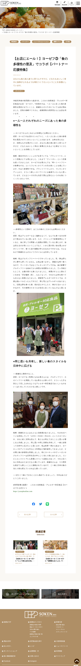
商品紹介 (11, 41)
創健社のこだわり (36, 620)
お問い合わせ (34, 652)
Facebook (7, 657)
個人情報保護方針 (9, 652)
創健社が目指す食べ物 (36, 632)
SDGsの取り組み (34, 627)
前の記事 (25, 514)
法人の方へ (7, 643)
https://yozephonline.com (22, 491)
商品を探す (7, 639)
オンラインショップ (10, 648)
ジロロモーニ (59, 625)
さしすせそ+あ (34, 634)
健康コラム (59, 41)
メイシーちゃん (60, 627)
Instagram (33, 657)
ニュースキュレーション (41, 41)
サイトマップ (60, 652)
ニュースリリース (62, 643)
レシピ (32, 643)
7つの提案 (33, 630)
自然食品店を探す (36, 639)
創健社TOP (7, 620)
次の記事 (55, 514)
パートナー (23, 41)
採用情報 (59, 648)
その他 (70, 41)
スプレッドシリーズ (61, 630)
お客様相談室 (60, 639)
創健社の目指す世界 (35, 623)
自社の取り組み (60, 623)
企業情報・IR (34, 648)
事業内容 (59, 620)
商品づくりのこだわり (36, 625)
